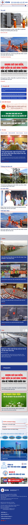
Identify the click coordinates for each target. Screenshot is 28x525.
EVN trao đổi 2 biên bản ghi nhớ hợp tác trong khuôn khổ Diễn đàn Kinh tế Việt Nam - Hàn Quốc (13, 153)
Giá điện (4, 426)
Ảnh (3, 330)
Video (3, 238)
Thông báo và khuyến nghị (8, 424)
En (26, 5)
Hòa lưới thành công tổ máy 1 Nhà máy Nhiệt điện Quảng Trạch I (13, 279)
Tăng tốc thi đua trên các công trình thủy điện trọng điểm (12, 322)
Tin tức (4, 130)
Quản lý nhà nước (4, 32)
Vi (25, 5)
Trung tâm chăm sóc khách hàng (10, 429)
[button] (26, 130)
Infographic (3, 81)
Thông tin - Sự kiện (5, 161)
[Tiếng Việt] (14, 2)
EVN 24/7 (3, 260)
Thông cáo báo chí (6, 166)
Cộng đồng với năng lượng (6, 56)
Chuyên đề (5, 86)
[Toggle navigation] (1, 6)
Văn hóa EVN (6, 452)
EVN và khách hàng (9, 421)
